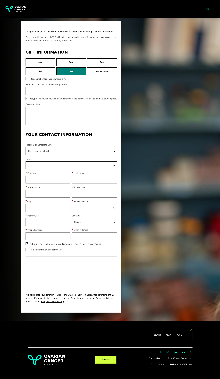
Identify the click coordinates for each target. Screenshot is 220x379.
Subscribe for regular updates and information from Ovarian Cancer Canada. (66, 244)
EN (207, 9)
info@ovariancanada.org (52, 301)
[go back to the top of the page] (192, 335)
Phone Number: (35, 230)
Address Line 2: (79, 187)
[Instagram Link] (168, 353)
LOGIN (178, 335)
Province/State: (81, 201)
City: (29, 201)
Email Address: (81, 230)
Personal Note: (33, 104)
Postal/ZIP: (33, 215)
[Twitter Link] (191, 353)
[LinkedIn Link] (176, 353)
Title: (28, 159)
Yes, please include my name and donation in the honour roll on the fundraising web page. (73, 98)
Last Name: (79, 173)
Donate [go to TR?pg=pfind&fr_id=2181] (106, 360)
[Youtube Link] (183, 353)
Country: (76, 215)
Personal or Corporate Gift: (39, 144)
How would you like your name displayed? (46, 84)
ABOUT (157, 335)
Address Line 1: (35, 187)
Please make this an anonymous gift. (48, 78)
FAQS (168, 335)
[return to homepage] (46, 364)
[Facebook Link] (160, 353)
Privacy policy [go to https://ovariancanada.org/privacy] (155, 359)
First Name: (33, 173)
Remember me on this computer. (46, 249)
